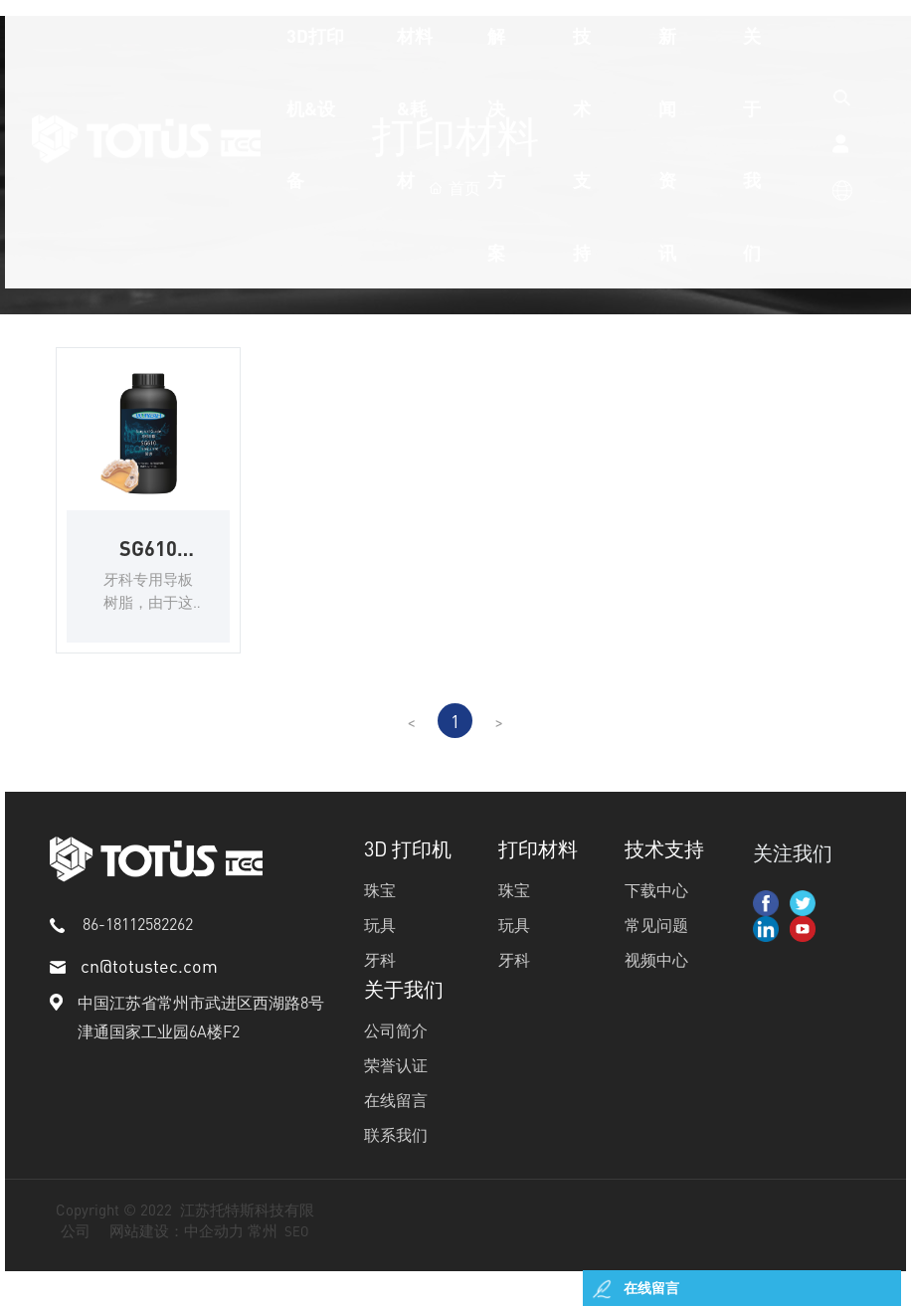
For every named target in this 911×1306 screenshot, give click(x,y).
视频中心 (656, 986)
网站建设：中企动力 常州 (193, 1257)
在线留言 (396, 1126)
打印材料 (538, 875)
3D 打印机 (408, 875)
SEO (296, 1257)
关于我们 (404, 1015)
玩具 (380, 951)
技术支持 (664, 875)
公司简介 (396, 1056)
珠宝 (380, 916)
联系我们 (396, 1161)
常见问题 (656, 951)
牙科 (380, 986)
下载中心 (656, 916)
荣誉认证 (396, 1091)
